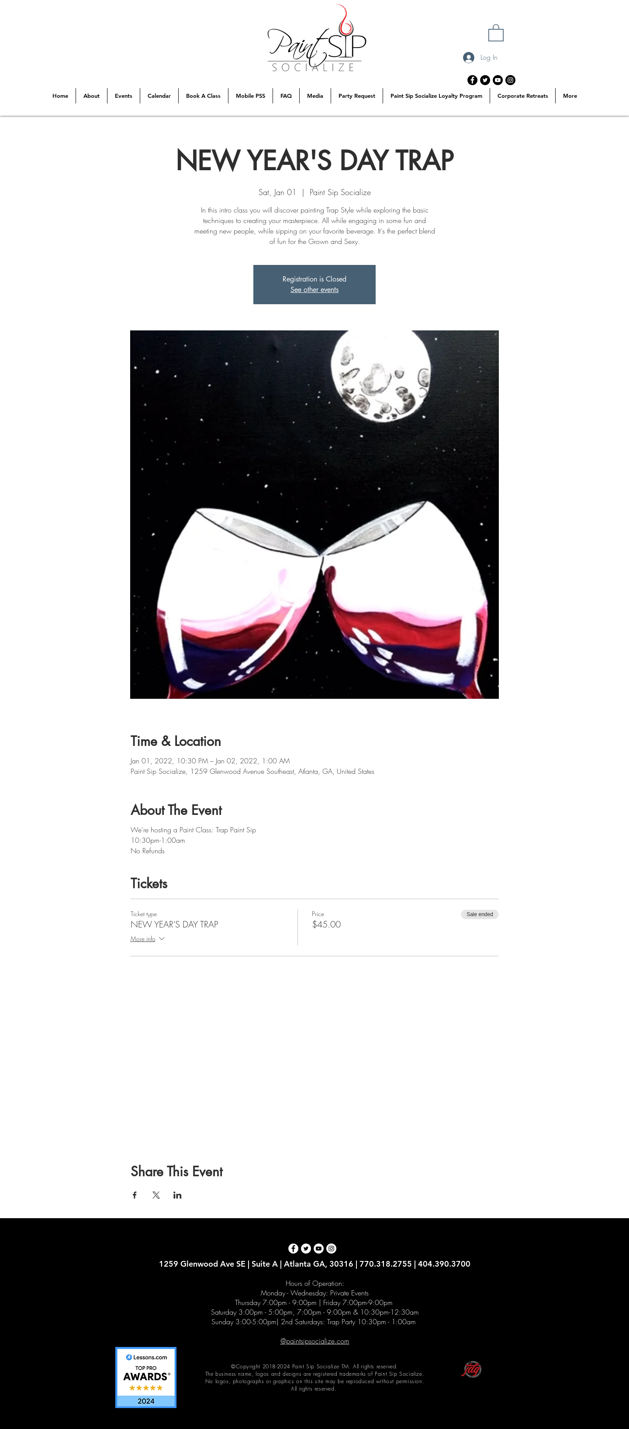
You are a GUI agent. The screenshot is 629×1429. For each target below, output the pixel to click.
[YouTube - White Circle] (319, 1249)
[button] (496, 32)
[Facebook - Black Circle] (472, 80)
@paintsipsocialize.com (314, 1341)
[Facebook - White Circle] (293, 1249)
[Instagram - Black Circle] (510, 80)
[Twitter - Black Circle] (485, 80)
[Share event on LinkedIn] (177, 1195)
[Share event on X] (156, 1195)
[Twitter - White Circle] (306, 1249)
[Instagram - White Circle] (331, 1249)
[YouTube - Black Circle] (498, 80)
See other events (314, 289)
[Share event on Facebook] (135, 1195)
